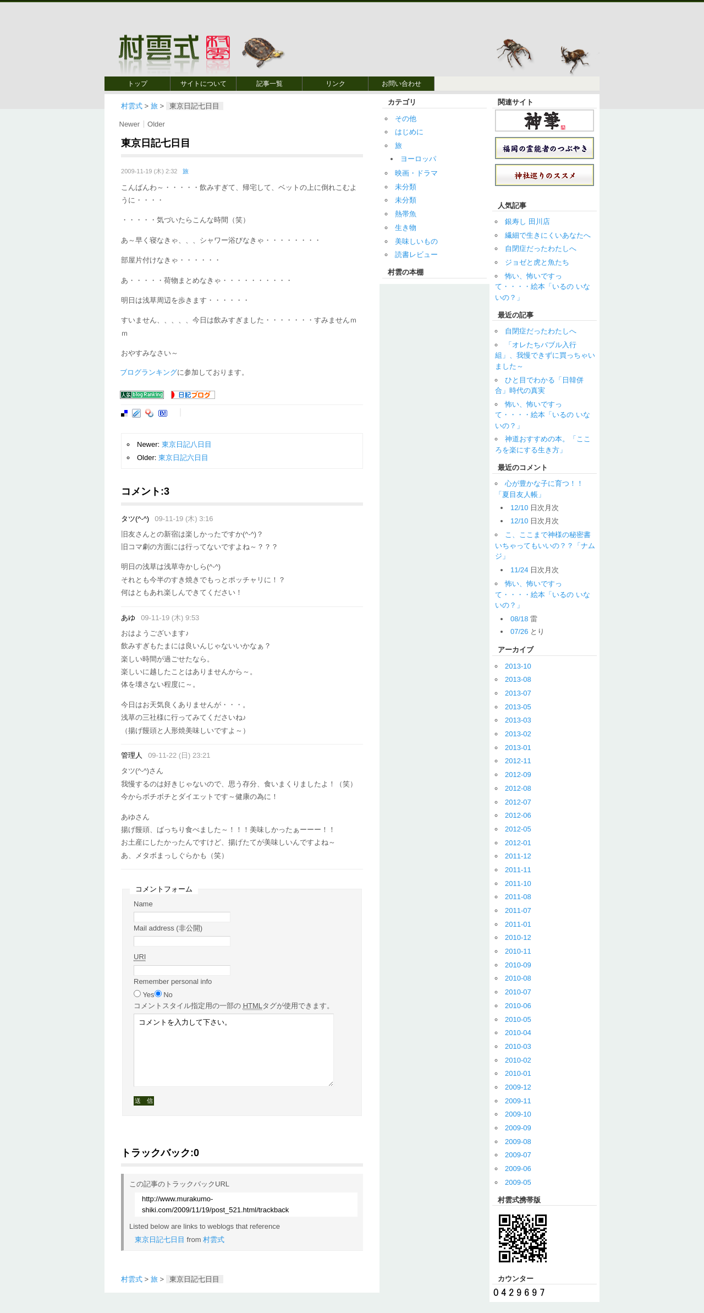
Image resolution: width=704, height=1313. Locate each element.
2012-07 (518, 802)
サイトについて (203, 83)
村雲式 (131, 106)
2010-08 (518, 978)
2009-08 (518, 1141)
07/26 (519, 631)
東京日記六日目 (183, 457)
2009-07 (518, 1155)
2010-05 (518, 1019)
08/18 (519, 619)
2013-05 (518, 707)
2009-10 (518, 1114)
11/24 (519, 570)
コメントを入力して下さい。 (234, 1050)
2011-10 (518, 883)
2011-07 (518, 910)
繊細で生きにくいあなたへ (548, 235)
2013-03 (518, 720)
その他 (405, 118)
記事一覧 (269, 83)
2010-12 (518, 937)
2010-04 (518, 1032)
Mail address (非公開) (168, 928)
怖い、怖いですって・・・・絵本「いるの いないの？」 (542, 287)
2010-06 (518, 1006)
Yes (148, 995)
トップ (137, 83)
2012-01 (518, 843)
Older (156, 124)
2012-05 (518, 829)
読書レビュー (416, 254)
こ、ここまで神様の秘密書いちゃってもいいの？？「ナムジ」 (545, 545)
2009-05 (518, 1182)
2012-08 (518, 788)
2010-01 (518, 1073)
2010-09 (518, 965)
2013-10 (518, 666)
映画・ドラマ (416, 173)
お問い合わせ (401, 83)
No (168, 995)
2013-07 (518, 693)
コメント (234, 1006)
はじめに (409, 132)
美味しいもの (416, 241)
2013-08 (518, 679)
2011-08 (518, 897)
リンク (335, 83)
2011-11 (518, 870)
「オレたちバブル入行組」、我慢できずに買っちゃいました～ (545, 355)
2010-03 (518, 1046)
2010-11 (518, 951)
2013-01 (518, 747)
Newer (129, 124)
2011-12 (518, 856)
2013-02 (518, 734)
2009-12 (518, 1087)
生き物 (405, 227)
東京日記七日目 (160, 1239)
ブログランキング (148, 372)
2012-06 (518, 815)
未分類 (405, 187)
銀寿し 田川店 (527, 221)
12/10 (519, 508)
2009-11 (518, 1101)
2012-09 (518, 774)
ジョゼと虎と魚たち (537, 262)
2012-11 (518, 761)
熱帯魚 (405, 214)
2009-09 (518, 1128)
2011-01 (518, 924)
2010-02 (518, 1060)
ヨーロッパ (418, 159)
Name (143, 904)
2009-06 (518, 1168)
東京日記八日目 (187, 444)
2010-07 (518, 992)
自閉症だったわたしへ (540, 248)
